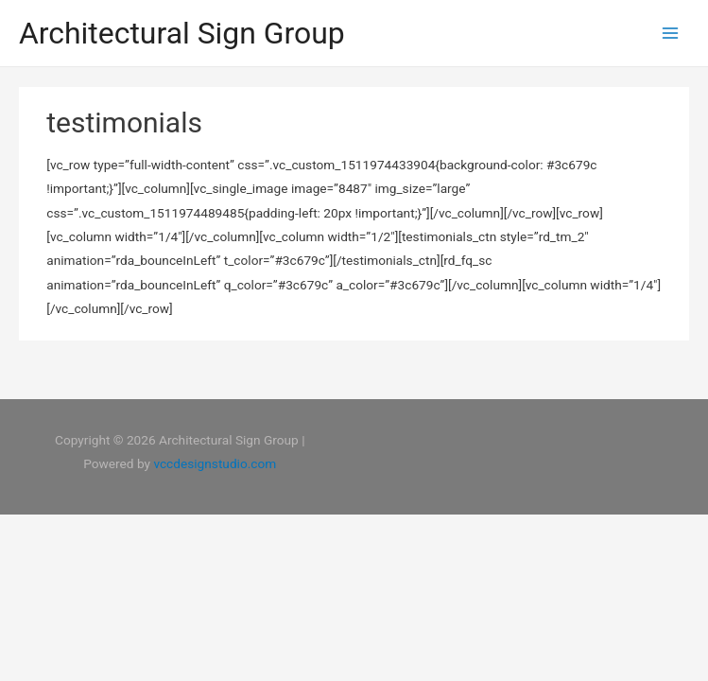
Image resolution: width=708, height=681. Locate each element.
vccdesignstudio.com (214, 463)
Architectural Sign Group (182, 33)
